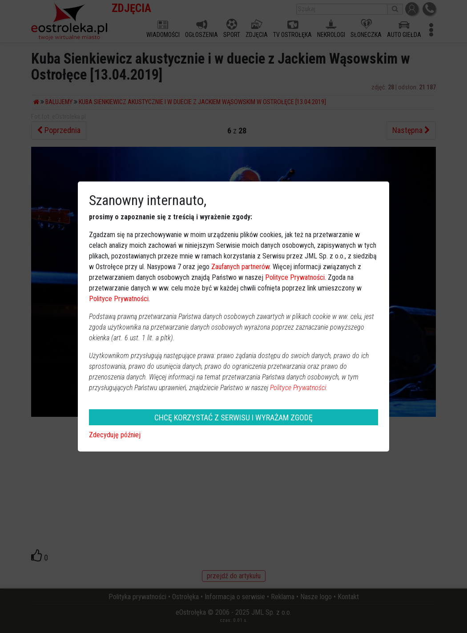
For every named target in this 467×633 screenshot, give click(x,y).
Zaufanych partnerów (240, 266)
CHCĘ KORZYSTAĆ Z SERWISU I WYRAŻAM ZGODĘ (233, 417)
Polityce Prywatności (295, 277)
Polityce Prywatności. (299, 387)
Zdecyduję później (115, 435)
